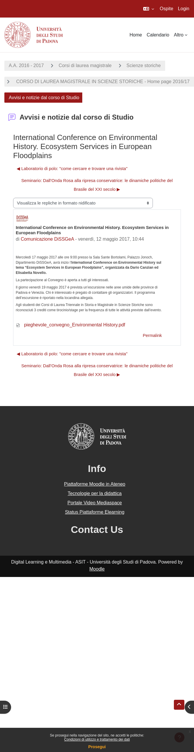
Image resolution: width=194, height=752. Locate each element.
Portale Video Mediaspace (94, 502)
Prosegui (97, 746)
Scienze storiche (144, 65)
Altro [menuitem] (178, 34)
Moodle (96, 568)
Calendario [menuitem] (158, 34)
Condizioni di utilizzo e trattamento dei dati (97, 739)
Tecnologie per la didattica (95, 493)
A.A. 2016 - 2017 (26, 65)
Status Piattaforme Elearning (95, 512)
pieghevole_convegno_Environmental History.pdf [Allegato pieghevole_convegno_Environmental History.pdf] (70, 324)
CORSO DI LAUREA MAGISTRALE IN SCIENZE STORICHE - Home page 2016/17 (102, 81)
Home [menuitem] (136, 34)
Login (183, 8)
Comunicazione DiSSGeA (47, 239)
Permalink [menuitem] (152, 335)
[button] (149, 9)
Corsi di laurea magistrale (85, 65)
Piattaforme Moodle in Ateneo (94, 484)
